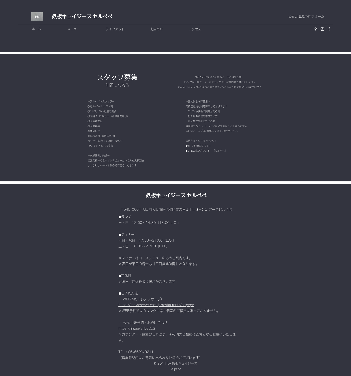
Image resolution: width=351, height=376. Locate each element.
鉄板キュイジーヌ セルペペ (82, 16)
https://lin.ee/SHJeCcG (136, 328)
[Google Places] (315, 29)
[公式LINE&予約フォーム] (306, 16)
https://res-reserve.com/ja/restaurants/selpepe (156, 305)
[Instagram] (322, 29)
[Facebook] (329, 29)
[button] (84, 29)
